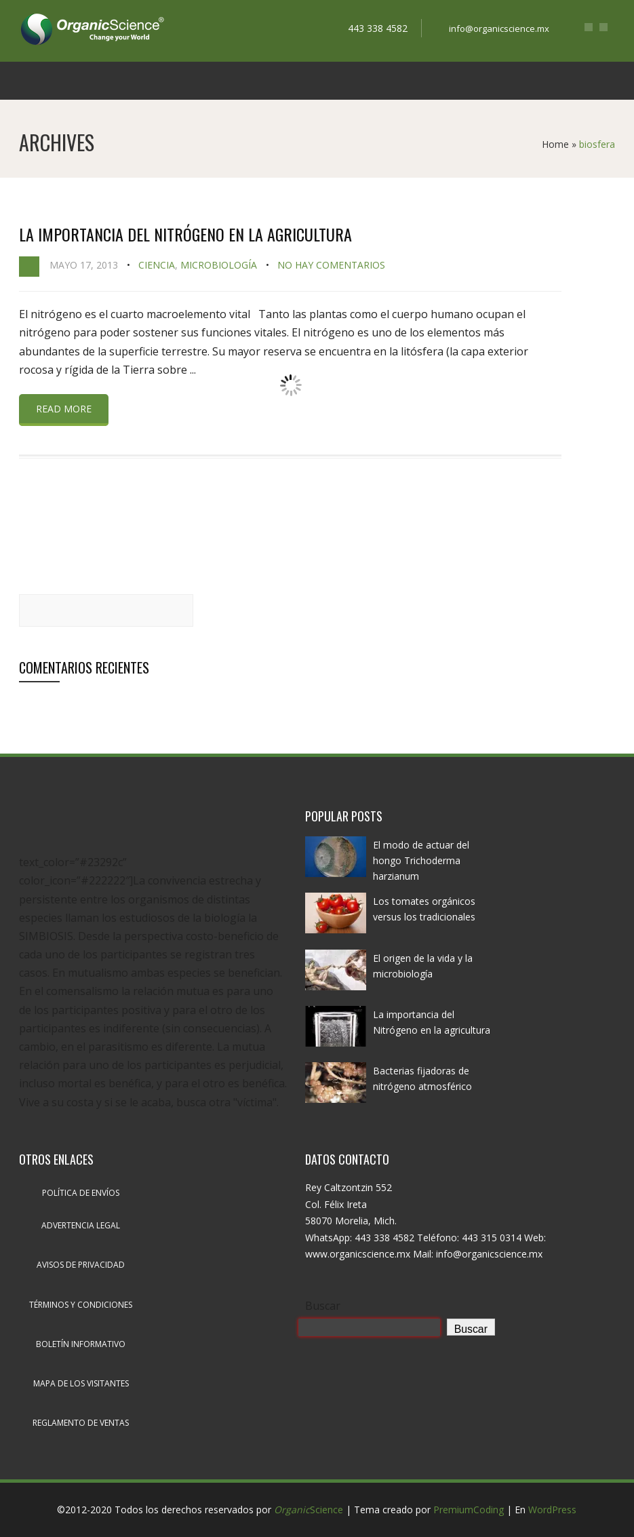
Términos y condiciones (80, 1304)
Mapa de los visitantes (81, 1383)
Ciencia (156, 264)
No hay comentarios (331, 264)
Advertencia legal (80, 1225)
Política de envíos (80, 1193)
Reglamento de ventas (81, 1422)
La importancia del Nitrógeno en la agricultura (185, 234)
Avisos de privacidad (81, 1264)
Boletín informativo (80, 1344)
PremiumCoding (468, 1509)
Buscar (322, 1305)
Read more (64, 408)
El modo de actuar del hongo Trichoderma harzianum (421, 860)
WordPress (552, 1509)
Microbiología (218, 264)
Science (308, 1509)
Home (555, 144)
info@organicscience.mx (499, 28)
